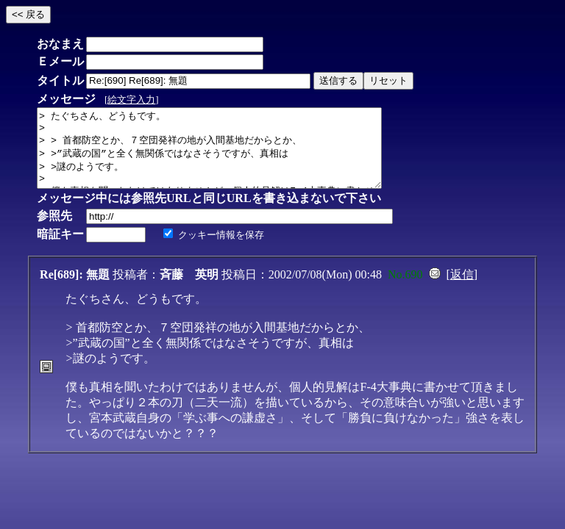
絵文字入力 (131, 99)
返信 (462, 290)
